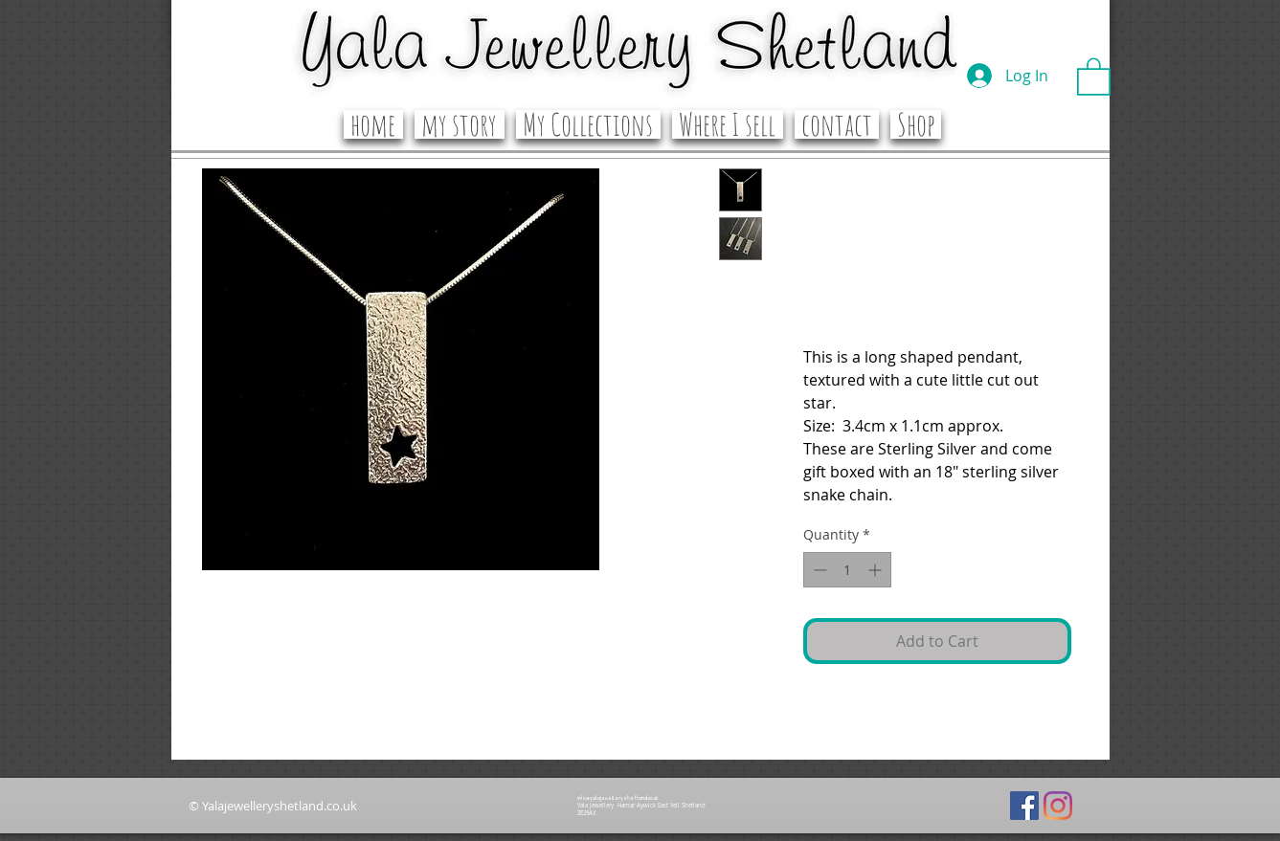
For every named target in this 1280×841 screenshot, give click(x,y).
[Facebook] (1024, 805)
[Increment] (876, 569)
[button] (1094, 75)
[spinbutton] (847, 569)
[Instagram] (1058, 805)
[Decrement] (818, 569)
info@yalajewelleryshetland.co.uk (617, 798)
